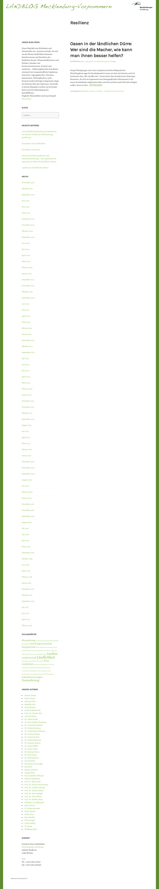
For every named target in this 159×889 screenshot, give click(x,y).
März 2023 (26, 322)
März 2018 (26, 571)
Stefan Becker (30, 811)
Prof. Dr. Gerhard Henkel (34, 787)
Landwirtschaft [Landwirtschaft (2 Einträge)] (29, 657)
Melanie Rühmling (32, 778)
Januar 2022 (27, 395)
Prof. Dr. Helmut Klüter (34, 790)
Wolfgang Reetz (30, 829)
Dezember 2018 (28, 552)
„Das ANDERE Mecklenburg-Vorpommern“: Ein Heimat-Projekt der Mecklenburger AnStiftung (39, 134)
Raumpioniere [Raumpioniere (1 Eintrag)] (26, 668)
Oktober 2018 (27, 558)
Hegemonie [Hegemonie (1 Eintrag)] (40, 650)
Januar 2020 (27, 498)
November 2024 (28, 225)
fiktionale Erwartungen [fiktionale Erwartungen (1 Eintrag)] (46, 647)
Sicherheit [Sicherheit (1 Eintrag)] (44, 671)
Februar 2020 (27, 492)
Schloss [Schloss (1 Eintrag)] (39, 671)
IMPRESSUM (14, 878)
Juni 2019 (25, 534)
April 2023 (26, 316)
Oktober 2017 (27, 595)
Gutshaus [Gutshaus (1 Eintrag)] (34, 650)
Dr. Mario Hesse (31, 749)
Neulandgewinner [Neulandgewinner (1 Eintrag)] (44, 664)
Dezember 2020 (28, 461)
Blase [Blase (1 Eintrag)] (27, 644)
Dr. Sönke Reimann (32, 808)
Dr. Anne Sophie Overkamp (35, 722)
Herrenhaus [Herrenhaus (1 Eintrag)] (47, 650)
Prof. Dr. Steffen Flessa (33, 799)
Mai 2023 (25, 310)
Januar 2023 (26, 334)
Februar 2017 (27, 625)
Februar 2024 (27, 267)
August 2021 (27, 425)
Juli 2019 (25, 528)
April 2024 (26, 255)
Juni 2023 (26, 304)
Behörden (85, 91)
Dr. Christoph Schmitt (33, 725)
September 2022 (28, 352)
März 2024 (26, 261)
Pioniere (93, 91)
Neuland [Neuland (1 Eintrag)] (36, 664)
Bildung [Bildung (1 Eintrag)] (24, 644)
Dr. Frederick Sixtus (32, 728)
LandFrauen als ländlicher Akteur (35, 167)
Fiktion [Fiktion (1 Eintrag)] (38, 647)
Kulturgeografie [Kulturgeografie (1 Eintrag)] (39, 654)
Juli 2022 (25, 358)
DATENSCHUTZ (23, 878)
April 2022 (26, 376)
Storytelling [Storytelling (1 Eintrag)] (33, 674)
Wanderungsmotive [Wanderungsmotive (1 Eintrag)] (48, 674)
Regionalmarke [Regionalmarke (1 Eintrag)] (46, 668)
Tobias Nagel (29, 820)
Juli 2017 (25, 607)
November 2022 (28, 340)
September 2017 (28, 601)
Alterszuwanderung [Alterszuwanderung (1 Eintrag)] (41, 641)
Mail (23, 859)
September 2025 (28, 194)
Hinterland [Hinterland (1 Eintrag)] (54, 650)
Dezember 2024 (28, 219)
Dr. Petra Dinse (30, 755)
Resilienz (99, 91)
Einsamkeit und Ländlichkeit (33, 143)
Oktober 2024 (27, 231)
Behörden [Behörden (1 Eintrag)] (56, 641)
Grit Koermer (29, 760)
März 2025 (26, 213)
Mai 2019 (25, 540)
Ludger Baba (29, 772)
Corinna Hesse (30, 716)
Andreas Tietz (30, 701)
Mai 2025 (25, 206)
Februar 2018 (27, 577)
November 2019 (28, 510)
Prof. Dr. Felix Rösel (32, 781)
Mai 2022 (25, 370)
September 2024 (28, 237)
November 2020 (28, 467)
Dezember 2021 (28, 401)
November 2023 (28, 285)
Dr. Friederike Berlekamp (34, 731)
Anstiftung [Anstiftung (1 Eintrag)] (50, 641)
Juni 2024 (26, 243)
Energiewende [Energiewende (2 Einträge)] (29, 647)
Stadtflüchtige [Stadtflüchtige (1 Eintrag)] (26, 674)
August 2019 (26, 522)
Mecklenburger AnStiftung (32, 847)
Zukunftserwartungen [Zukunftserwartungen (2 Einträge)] (32, 677)
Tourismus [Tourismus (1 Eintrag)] (40, 674)
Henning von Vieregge (108, 61)
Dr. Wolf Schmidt (31, 757)
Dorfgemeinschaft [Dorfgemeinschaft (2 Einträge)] (43, 643)
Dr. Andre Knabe (31, 719)
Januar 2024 (26, 273)
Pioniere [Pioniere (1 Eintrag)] (52, 664)
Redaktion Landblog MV (34, 802)
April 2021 (26, 437)
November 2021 (28, 407)
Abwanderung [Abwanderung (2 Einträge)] (28, 640)
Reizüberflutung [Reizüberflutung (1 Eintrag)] (26, 671)
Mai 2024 (25, 249)
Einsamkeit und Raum (31, 149)
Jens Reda (28, 766)
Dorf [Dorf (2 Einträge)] (32, 643)
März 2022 (26, 382)
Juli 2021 (25, 431)
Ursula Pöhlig (29, 823)
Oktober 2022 (27, 346)
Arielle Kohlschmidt (32, 710)
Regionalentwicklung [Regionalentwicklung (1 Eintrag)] (36, 668)
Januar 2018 (26, 583)
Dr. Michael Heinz (31, 752)
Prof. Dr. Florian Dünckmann (36, 784)
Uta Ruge (28, 826)
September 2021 (28, 419)
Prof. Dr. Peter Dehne (33, 796)
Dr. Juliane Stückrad (32, 740)
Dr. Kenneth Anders (32, 743)
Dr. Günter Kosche (32, 737)
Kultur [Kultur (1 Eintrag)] (32, 654)
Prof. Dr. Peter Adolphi (33, 793)
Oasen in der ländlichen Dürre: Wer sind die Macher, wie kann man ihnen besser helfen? (101, 49)
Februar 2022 (27, 388)
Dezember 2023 (28, 279)
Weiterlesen (95, 85)
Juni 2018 (25, 564)
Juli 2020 (25, 486)
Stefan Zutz (29, 814)
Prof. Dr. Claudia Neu (33, 713)
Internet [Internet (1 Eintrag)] (27, 654)
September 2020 (28, 473)
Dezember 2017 (28, 589)
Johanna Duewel (31, 769)
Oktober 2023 (27, 291)
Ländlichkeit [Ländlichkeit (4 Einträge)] (46, 657)
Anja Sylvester (30, 707)
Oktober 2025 (27, 188)
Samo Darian (29, 805)
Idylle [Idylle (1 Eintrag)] (23, 654)
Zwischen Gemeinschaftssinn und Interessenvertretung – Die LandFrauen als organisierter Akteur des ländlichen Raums (39, 158)
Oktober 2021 (27, 413)
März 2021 (26, 443)
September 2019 (28, 516)
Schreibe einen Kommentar (114, 91)
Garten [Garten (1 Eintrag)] (55, 647)
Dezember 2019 (28, 504)
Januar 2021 (26, 455)
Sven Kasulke (29, 817)
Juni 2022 (26, 364)
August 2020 (27, 479)
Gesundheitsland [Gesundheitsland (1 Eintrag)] (26, 650)
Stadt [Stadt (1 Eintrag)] (49, 671)
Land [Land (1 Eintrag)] (45, 654)
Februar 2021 (27, 449)
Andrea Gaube (30, 695)
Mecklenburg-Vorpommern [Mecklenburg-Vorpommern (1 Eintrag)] (29, 661)
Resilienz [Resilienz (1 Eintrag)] (33, 671)
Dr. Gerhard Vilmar (32, 734)
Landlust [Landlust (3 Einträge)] (52, 653)
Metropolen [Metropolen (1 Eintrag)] (40, 661)
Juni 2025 (26, 200)
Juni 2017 (25, 613)
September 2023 (28, 297)
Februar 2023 (27, 328)
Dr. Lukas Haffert (31, 746)
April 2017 (26, 619)
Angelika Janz (29, 704)
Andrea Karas (29, 698)
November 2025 (28, 182)
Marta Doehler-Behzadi (34, 775)
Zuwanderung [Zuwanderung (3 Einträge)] (30, 680)
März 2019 (26, 546)
